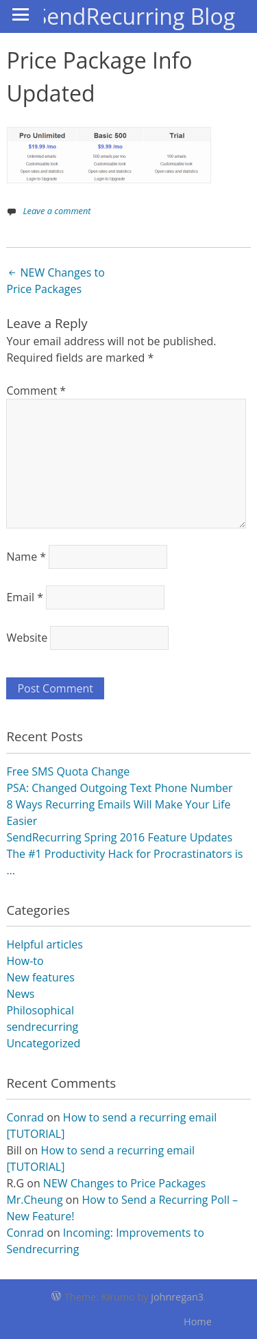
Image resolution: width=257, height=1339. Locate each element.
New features (40, 977)
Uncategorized (43, 1043)
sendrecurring (42, 1026)
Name (26, 556)
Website (26, 637)
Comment (36, 390)
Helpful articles (44, 944)
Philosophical (40, 1010)
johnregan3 (177, 1296)
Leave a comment (56, 211)
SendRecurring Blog (135, 16)
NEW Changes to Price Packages (55, 280)
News (20, 993)
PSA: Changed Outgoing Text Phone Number (119, 787)
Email (24, 597)
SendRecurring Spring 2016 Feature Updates (119, 837)
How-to (24, 960)
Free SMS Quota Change (68, 771)
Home (198, 1321)
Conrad (25, 1117)
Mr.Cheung (34, 1199)
